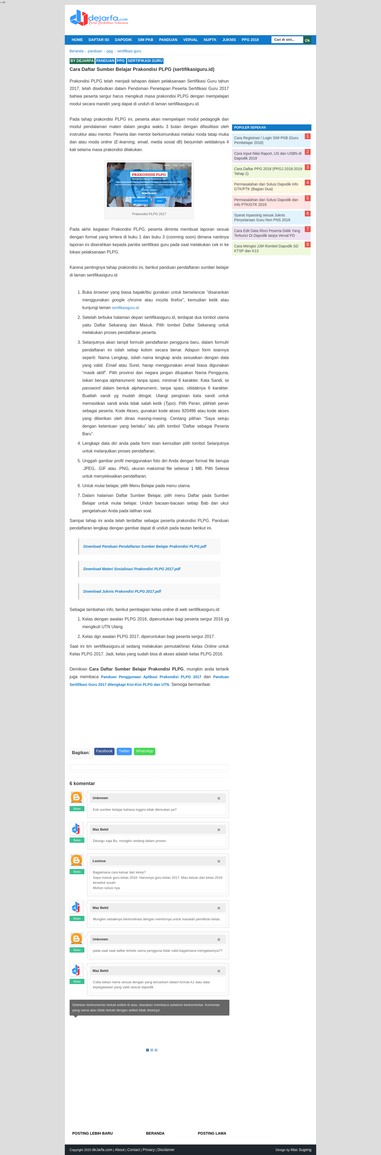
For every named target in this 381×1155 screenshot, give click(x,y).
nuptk (210, 40)
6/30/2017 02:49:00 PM (198, 907)
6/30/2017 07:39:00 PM (198, 939)
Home (77, 40)
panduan (168, 40)
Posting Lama (212, 1133)
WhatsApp (144, 751)
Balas (77, 808)
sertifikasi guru (145, 60)
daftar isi (99, 40)
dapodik (123, 40)
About (120, 1150)
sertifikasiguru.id (125, 308)
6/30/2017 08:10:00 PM (198, 970)
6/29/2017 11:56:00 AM (198, 798)
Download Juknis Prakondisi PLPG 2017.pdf (122, 591)
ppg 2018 (250, 40)
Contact (133, 1150)
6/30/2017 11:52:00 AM (198, 861)
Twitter (124, 751)
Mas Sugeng (301, 1150)
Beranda (155, 1133)
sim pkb (145, 40)
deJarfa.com (102, 1150)
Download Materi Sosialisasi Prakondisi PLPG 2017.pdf (131, 569)
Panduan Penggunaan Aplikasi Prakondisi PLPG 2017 (151, 677)
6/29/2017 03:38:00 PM (198, 829)
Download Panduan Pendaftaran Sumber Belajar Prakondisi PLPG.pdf (144, 546)
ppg (121, 60)
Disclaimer (166, 1150)
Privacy (149, 1150)
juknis (229, 40)
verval (190, 40)
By (82, 60)
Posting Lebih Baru (92, 1133)
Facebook (104, 751)
